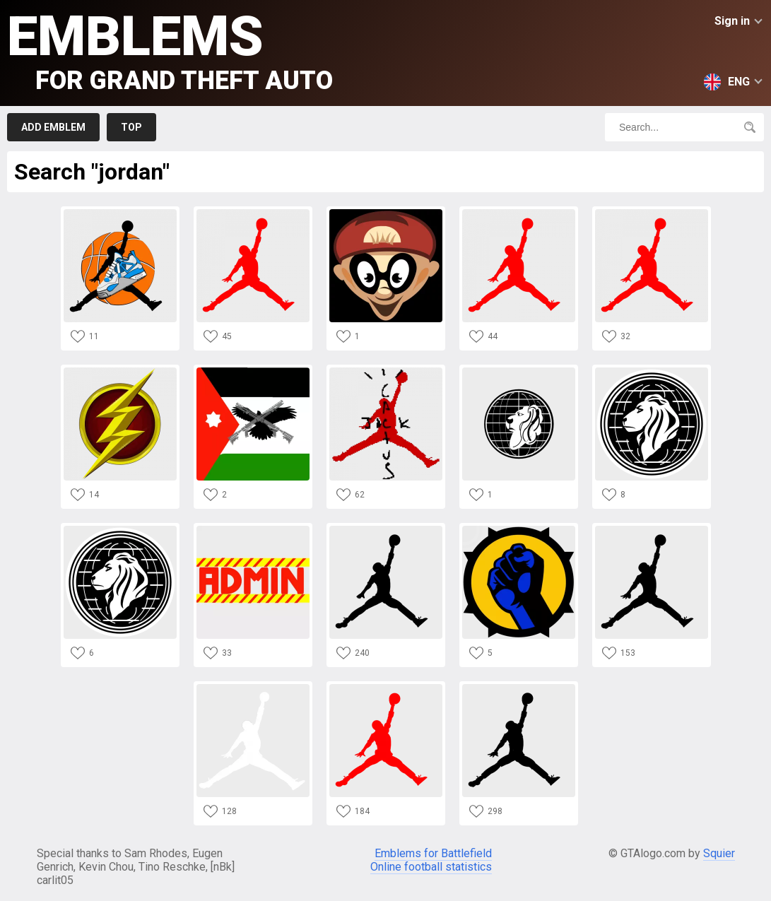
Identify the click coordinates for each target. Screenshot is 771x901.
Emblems (170, 49)
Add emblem (53, 127)
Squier (719, 853)
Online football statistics (431, 866)
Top (131, 127)
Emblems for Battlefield (433, 853)
